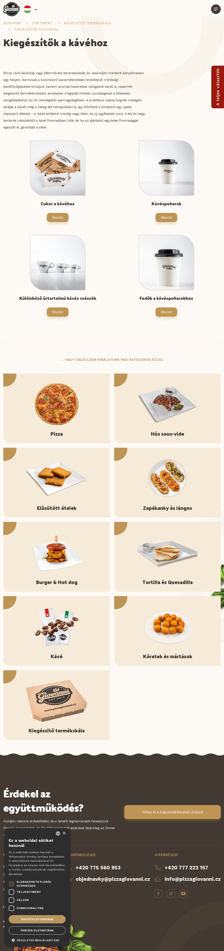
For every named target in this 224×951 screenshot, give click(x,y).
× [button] (64, 833)
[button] (37, 939)
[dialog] (37, 887)
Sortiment (42, 23)
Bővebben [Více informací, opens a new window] (15, 874)
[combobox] (58, 833)
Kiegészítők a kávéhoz (37, 29)
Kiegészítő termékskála (87, 23)
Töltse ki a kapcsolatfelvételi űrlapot (172, 812)
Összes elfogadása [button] (37, 919)
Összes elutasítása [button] (37, 930)
